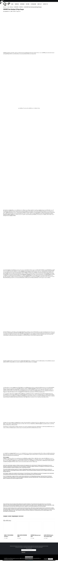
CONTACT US (45, 4)
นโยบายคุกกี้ (11, 559)
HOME (12, 4)
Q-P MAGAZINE (33, 4)
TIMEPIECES (17, 4)
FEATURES (27, 4)
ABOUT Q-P (39, 4)
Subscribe (23, 552)
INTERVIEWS (22, 4)
